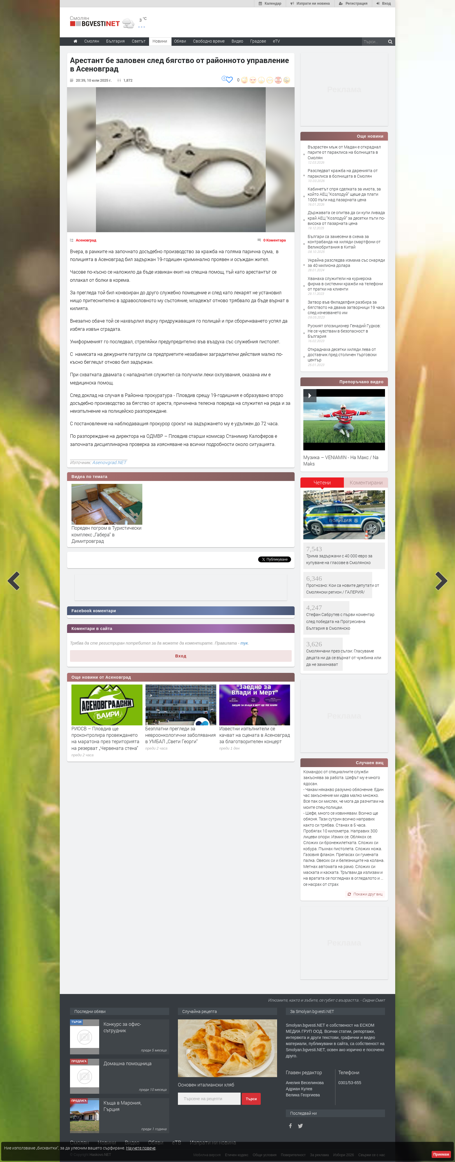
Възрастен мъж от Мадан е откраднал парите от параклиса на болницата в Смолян (344, 152)
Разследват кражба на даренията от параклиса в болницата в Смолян (343, 173)
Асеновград (86, 240)
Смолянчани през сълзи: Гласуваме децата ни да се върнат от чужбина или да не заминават (343, 657)
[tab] (322, 484)
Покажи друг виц (365, 894)
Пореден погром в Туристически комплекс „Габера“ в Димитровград (106, 534)
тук (244, 643)
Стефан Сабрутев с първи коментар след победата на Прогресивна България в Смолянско (340, 621)
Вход (181, 656)
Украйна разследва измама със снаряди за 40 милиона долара (346, 262)
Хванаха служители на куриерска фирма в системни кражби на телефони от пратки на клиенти (345, 284)
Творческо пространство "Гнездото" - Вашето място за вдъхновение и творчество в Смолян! (128, 1040)
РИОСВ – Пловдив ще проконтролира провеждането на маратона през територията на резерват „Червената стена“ (105, 738)
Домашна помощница (128, 1103)
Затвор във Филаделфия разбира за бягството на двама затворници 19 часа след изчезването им (346, 307)
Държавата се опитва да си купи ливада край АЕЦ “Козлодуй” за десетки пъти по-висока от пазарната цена (346, 218)
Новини (160, 41)
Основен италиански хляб (206, 1085)
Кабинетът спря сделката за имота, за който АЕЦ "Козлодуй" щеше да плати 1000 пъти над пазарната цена (344, 194)
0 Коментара (274, 240)
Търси (251, 1099)
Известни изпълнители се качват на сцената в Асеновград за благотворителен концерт (254, 735)
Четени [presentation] (322, 482)
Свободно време (209, 41)
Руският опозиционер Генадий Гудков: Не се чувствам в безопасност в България (344, 331)
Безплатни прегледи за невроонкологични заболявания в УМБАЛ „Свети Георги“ (180, 735)
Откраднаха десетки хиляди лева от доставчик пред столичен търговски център (342, 354)
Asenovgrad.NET (109, 462)
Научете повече (140, 1148)
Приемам (441, 1154)
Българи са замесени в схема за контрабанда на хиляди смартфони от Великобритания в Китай (344, 242)
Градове (258, 41)
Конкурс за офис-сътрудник (122, 1066)
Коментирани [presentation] (366, 482)
